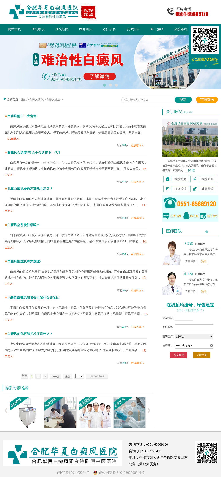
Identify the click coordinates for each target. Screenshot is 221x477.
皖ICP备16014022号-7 (73, 472)
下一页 (55, 376)
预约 (203, 261)
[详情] (191, 170)
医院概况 (38, 29)
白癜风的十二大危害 (21, 116)
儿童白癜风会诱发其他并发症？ (30, 188)
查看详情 (190, 261)
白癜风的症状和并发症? (24, 261)
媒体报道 (180, 188)
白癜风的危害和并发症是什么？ (30, 334)
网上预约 (156, 29)
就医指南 (133, 29)
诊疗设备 (109, 29)
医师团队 (85, 29)
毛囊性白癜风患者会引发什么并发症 (33, 297)
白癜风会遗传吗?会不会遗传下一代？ (34, 152)
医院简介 (180, 179)
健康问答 (207, 188)
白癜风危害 (54, 99)
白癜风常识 (37, 99)
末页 (67, 376)
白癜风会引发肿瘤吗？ (23, 225)
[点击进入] (13, 138)
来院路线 (180, 29)
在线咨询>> (137, 145)
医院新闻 (61, 29)
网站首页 (14, 29)
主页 (24, 99)
